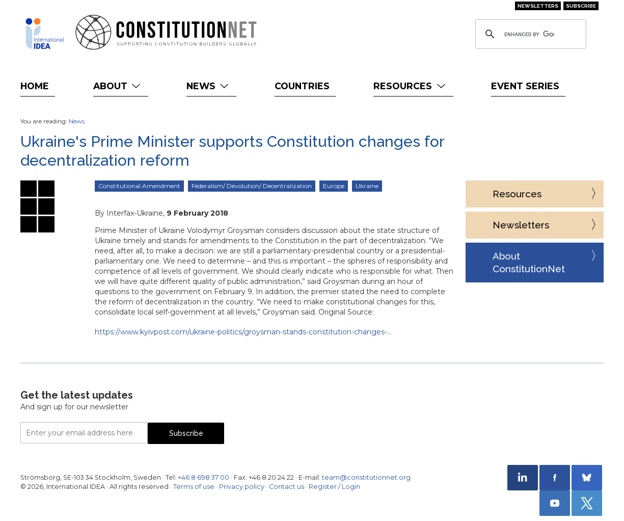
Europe (333, 186)
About (118, 86)
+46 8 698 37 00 (203, 477)
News (208, 86)
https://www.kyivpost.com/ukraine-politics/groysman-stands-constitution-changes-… (243, 331)
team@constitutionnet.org (366, 477)
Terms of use (193, 486)
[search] (529, 34)
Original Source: (346, 312)
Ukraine (367, 186)
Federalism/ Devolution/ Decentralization (252, 186)
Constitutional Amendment (139, 186)
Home (34, 86)
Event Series (525, 86)
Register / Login (334, 486)
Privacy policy (241, 486)
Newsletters (538, 6)
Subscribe (581, 6)
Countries (302, 86)
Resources (410, 86)
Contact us (286, 486)
